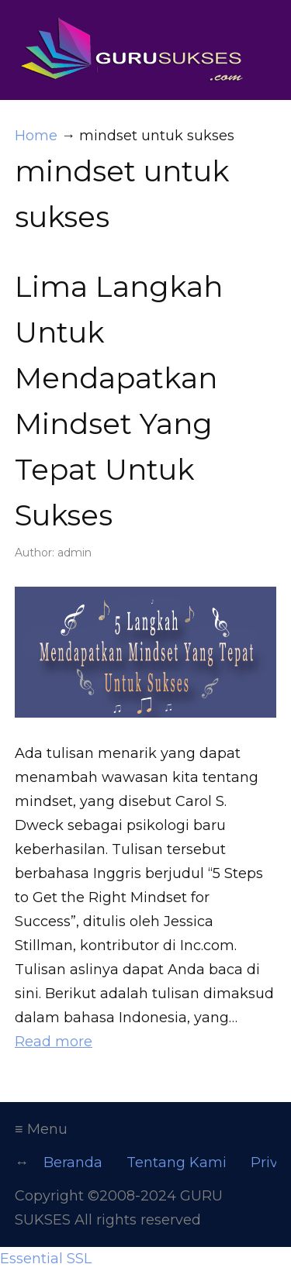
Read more (53, 1041)
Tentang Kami (176, 1162)
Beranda (72, 1162)
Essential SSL (46, 1258)
